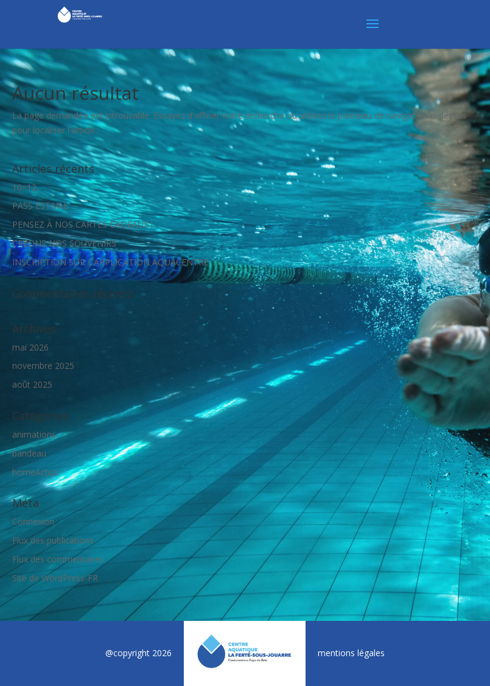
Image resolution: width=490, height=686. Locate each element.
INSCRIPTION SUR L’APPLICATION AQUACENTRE (110, 262)
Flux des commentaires (58, 559)
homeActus (34, 472)
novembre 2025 (43, 365)
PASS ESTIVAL (40, 205)
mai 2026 (30, 347)
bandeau (29, 453)
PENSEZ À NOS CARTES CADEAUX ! (82, 224)
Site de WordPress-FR (55, 578)
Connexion (33, 521)
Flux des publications (53, 540)
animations (34, 434)
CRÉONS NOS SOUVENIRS (64, 243)
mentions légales (351, 653)
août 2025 (32, 384)
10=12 (24, 187)
